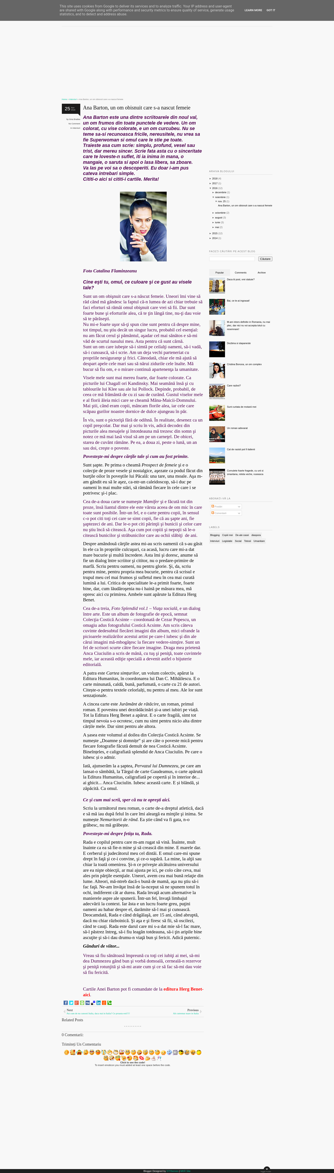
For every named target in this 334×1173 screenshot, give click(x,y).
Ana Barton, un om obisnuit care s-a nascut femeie (137, 108)
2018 (214, 178)
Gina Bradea (74, 119)
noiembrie (220, 197)
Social (238, 541)
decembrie (220, 192)
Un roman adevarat (237, 428)
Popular (219, 272)
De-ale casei (242, 535)
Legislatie (227, 541)
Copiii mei (227, 535)
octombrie (220, 212)
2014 (214, 238)
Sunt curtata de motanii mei (241, 406)
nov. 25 (222, 201)
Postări (216, 506)
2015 (214, 233)
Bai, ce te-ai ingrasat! (238, 300)
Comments (240, 272)
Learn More (253, 10)
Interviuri (76, 128)
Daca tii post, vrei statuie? (241, 279)
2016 (214, 188)
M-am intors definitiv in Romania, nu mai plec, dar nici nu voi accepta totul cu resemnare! (248, 325)
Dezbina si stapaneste (239, 343)
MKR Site (185, 1171)
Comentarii (218, 513)
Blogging (215, 535)
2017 (214, 183)
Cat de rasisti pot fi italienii (241, 449)
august (218, 217)
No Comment (74, 124)
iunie (217, 222)
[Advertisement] (133, 60)
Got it (270, 10)
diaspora (256, 535)
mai (217, 227)
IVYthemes (172, 1171)
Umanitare (259, 541)
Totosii (247, 541)
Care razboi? (234, 385)
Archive (262, 272)
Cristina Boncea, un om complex (244, 364)
